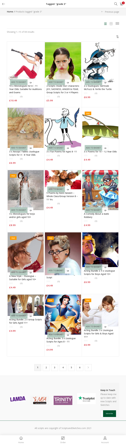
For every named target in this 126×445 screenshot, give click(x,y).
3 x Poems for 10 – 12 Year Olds (100, 151)
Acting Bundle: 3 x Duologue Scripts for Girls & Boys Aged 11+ (98, 333)
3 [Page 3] (54, 367)
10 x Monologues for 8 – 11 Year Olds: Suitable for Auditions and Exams (25, 89)
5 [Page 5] (71, 367)
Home (10, 11)
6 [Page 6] (79, 367)
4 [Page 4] (63, 367)
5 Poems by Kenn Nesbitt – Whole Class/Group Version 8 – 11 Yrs (62, 196)
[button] (121, 4)
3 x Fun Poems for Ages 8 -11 (61, 151)
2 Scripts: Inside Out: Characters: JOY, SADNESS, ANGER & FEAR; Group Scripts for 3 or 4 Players (62, 89)
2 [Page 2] (46, 367)
